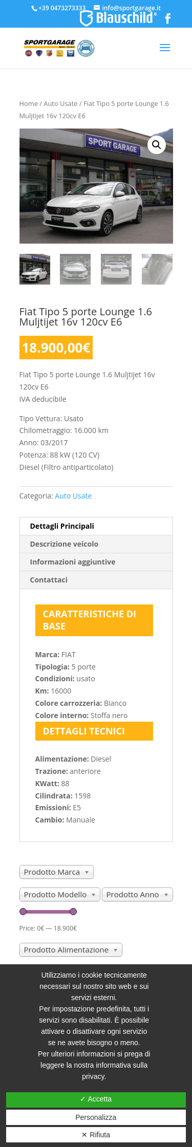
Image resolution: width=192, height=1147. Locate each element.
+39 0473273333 (62, 8)
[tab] (96, 526)
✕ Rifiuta (95, 1135)
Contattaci (49, 580)
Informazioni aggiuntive (73, 562)
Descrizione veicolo (64, 544)
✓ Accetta (96, 1099)
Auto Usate (60, 103)
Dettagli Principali (62, 526)
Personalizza (95, 1117)
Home (28, 103)
